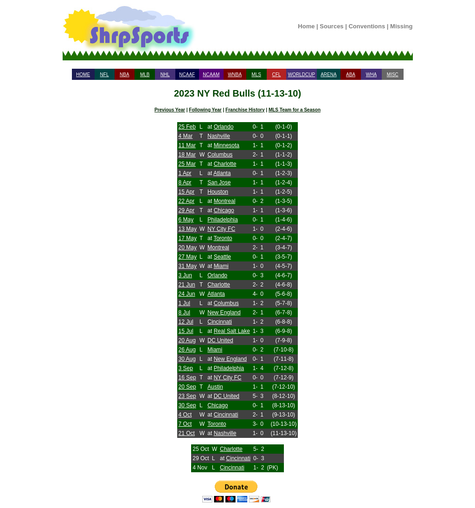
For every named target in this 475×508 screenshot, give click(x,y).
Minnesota (226, 145)
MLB (145, 74)
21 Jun (187, 284)
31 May (188, 266)
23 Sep (187, 396)
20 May (188, 247)
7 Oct (185, 424)
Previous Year (169, 109)
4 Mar (186, 136)
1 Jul (184, 303)
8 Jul (184, 312)
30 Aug (187, 359)
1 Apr (185, 173)
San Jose (219, 182)
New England (223, 312)
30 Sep (187, 405)
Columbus (219, 154)
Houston (217, 192)
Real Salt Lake (232, 331)
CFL (276, 74)
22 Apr (187, 201)
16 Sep (187, 377)
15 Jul (186, 331)
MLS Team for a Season (295, 109)
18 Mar (187, 154)
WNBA (235, 74)
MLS (256, 74)
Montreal (225, 201)
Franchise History (244, 109)
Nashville (218, 136)
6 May (186, 219)
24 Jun (187, 294)
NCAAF (187, 74)
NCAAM (211, 74)
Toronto (222, 238)
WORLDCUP (301, 74)
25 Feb (187, 127)
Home (306, 26)
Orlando (224, 127)
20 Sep (187, 387)
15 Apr (187, 192)
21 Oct (187, 433)
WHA (371, 74)
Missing (401, 26)
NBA (124, 74)
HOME (83, 74)
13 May (188, 229)
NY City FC (221, 229)
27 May (188, 257)
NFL (104, 74)
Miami (221, 266)
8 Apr (185, 182)
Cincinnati (219, 322)
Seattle (222, 257)
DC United (220, 340)
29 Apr (187, 210)
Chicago (224, 210)
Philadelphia (222, 219)
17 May (188, 238)
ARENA (328, 74)
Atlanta (222, 173)
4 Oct (185, 414)
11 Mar (187, 145)
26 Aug (187, 349)
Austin (215, 387)
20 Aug (187, 340)
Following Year (205, 109)
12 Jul (186, 322)
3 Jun (185, 275)
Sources (331, 26)
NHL (165, 74)
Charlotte (225, 164)
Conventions (366, 26)
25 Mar (187, 164)
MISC (392, 74)
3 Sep (186, 368)
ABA (350, 74)
